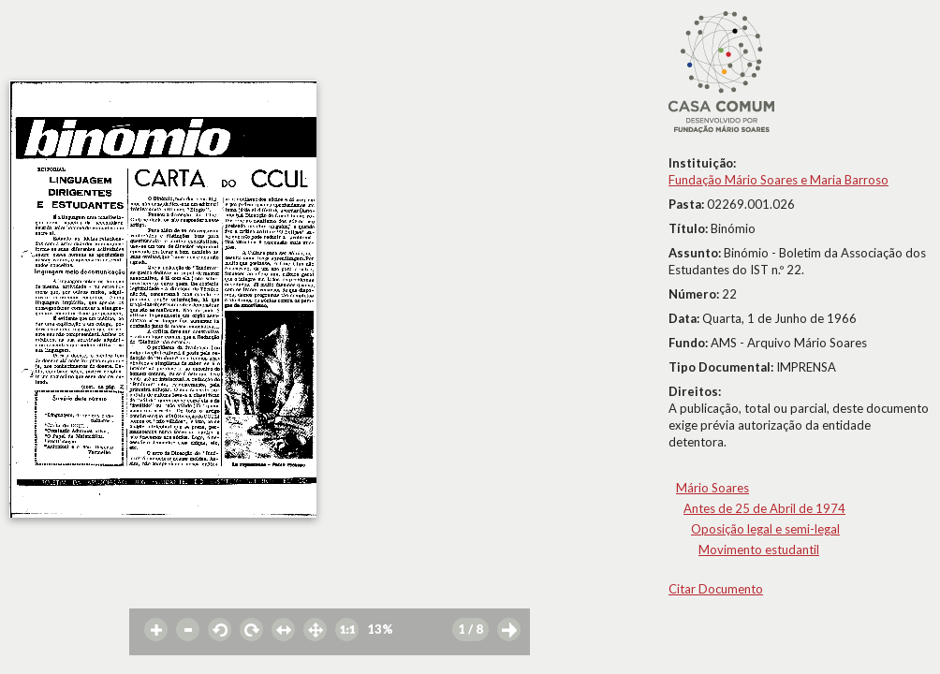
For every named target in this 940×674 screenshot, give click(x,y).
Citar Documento (715, 588)
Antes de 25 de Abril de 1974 (764, 508)
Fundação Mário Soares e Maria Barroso (778, 179)
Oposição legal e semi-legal (765, 528)
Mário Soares (712, 487)
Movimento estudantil (758, 549)
